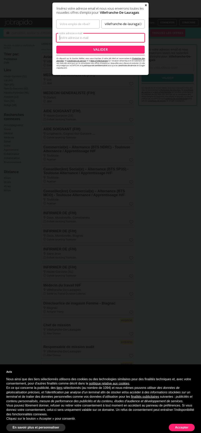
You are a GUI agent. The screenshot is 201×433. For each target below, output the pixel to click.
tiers (59, 387)
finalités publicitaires (145, 396)
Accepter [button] (181, 427)
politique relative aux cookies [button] (109, 383)
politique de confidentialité (95, 108)
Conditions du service (76, 103)
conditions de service (127, 108)
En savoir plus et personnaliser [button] (36, 427)
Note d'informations (99, 103)
